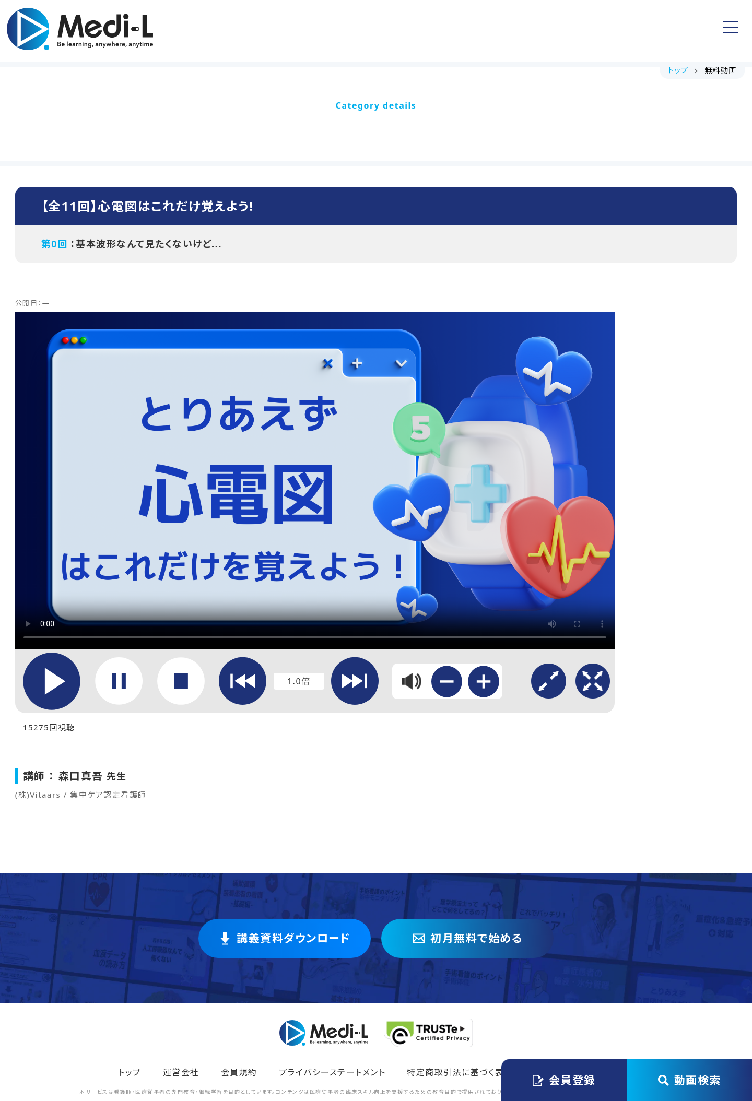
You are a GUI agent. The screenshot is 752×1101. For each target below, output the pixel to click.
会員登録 (605, 30)
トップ (207, 31)
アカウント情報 (512, 30)
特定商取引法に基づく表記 (460, 991)
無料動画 (369, 31)
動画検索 (689, 1080)
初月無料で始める (467, 857)
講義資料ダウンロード (285, 31)
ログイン (687, 31)
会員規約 (239, 991)
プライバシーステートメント (332, 991)
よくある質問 (434, 31)
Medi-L (393, 1050)
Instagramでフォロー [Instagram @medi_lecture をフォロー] (584, 991)
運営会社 (181, 991)
